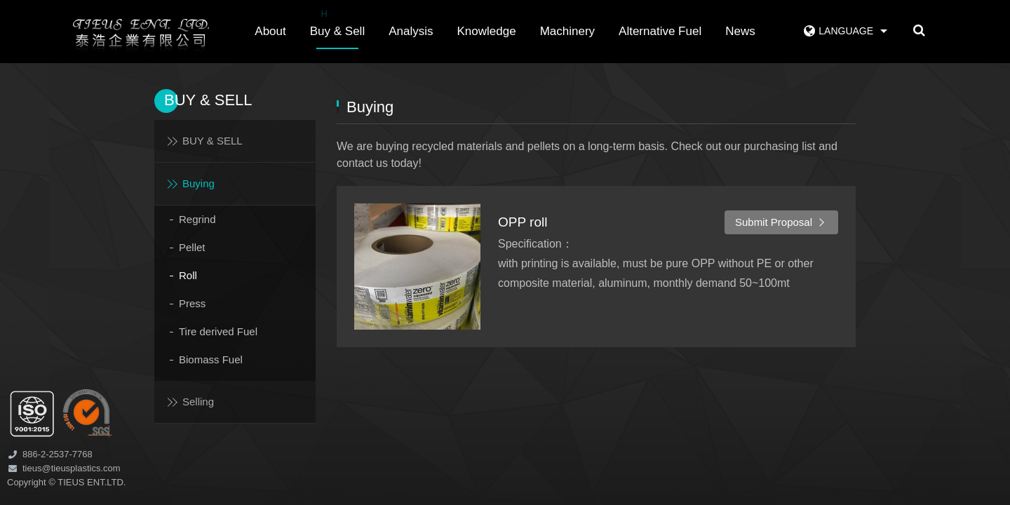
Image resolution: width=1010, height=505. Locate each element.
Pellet (192, 247)
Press (192, 303)
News (740, 31)
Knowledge (486, 31)
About (270, 31)
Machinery (567, 31)
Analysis (411, 31)
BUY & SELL (212, 141)
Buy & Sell (337, 22)
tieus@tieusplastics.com (71, 468)
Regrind (197, 219)
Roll (188, 275)
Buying (198, 183)
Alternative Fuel (660, 31)
